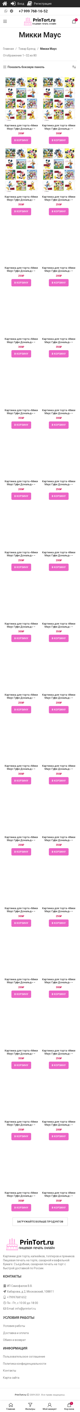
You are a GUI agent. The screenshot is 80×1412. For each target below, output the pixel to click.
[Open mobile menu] (5, 21)
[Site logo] (40, 21)
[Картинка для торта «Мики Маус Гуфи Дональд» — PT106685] (21, 1094)
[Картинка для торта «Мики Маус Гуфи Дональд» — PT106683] (21, 810)
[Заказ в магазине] (74, 67)
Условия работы (14, 1326)
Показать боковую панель (26, 67)
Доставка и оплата (16, 1333)
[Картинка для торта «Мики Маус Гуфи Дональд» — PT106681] (21, 525)
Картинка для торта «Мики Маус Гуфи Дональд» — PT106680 (21, 413)
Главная (8, 48)
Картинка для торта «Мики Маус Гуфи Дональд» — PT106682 (21, 697)
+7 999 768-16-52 (33, 11)
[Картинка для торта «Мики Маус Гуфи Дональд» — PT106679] (21, 241)
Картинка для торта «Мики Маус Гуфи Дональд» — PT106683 (21, 840)
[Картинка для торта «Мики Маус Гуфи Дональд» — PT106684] (21, 952)
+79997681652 (16, 1297)
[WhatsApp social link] (6, 11)
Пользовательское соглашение (24, 1356)
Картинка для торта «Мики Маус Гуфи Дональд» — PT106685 (21, 1124)
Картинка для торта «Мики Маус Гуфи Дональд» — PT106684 (21, 982)
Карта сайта (11, 1377)
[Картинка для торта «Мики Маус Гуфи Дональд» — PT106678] (21, 98)
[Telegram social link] (11, 11)
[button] (21, 140)
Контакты (9, 1370)
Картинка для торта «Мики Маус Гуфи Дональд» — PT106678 (21, 128)
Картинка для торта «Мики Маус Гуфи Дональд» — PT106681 (21, 555)
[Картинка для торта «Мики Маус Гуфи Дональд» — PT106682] (21, 667)
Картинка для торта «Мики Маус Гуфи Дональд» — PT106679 (21, 270)
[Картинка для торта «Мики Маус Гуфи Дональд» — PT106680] (21, 383)
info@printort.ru (25, 1308)
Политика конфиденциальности (24, 1363)
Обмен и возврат (14, 1340)
